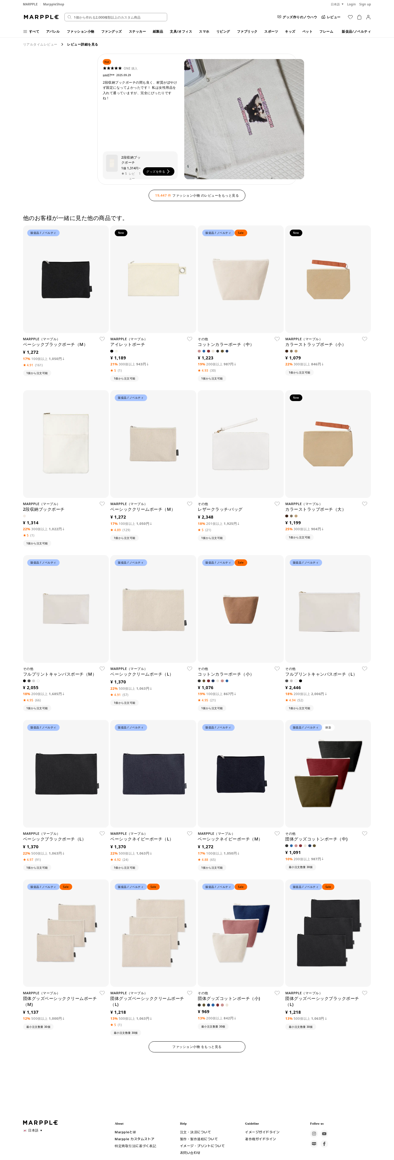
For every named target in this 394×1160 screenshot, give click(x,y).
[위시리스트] (350, 17)
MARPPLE (30, 4)
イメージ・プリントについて (202, 1145)
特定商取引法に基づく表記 (135, 1145)
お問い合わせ (190, 1152)
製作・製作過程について (199, 1139)
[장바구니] (359, 17)
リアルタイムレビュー (40, 44)
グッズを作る (158, 171)
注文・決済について (195, 1132)
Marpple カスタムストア (134, 1139)
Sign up (365, 4)
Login (351, 4)
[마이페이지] (368, 17)
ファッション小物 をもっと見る (196, 1046)
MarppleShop (53, 4)
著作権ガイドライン (260, 1139)
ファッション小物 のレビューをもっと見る (197, 195)
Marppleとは (124, 1132)
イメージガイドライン (262, 1132)
